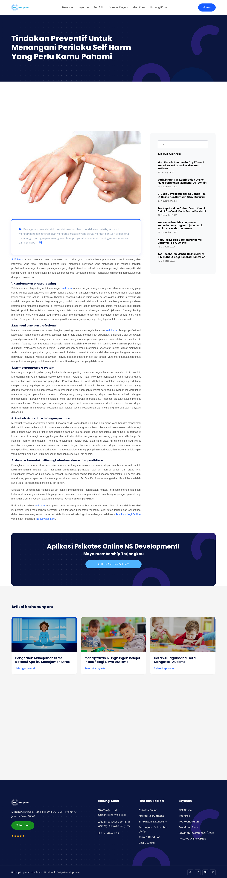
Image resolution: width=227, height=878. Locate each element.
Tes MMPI (184, 815)
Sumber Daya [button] (117, 7)
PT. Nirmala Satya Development (62, 871)
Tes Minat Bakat (189, 826)
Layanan (83, 7)
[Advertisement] (113, 105)
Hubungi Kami (159, 7)
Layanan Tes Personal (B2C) (196, 832)
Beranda (67, 7)
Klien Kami (139, 7)
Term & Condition (149, 836)
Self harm (17, 259)
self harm (67, 288)
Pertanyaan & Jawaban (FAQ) (153, 828)
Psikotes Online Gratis (192, 838)
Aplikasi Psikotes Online (113, 564)
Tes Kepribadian (189, 820)
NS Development (45, 518)
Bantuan (22, 824)
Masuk (207, 7)
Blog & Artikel (147, 842)
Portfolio (99, 7)
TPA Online (185, 809)
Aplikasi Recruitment (151, 815)
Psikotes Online (148, 809)
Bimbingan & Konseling (153, 820)
